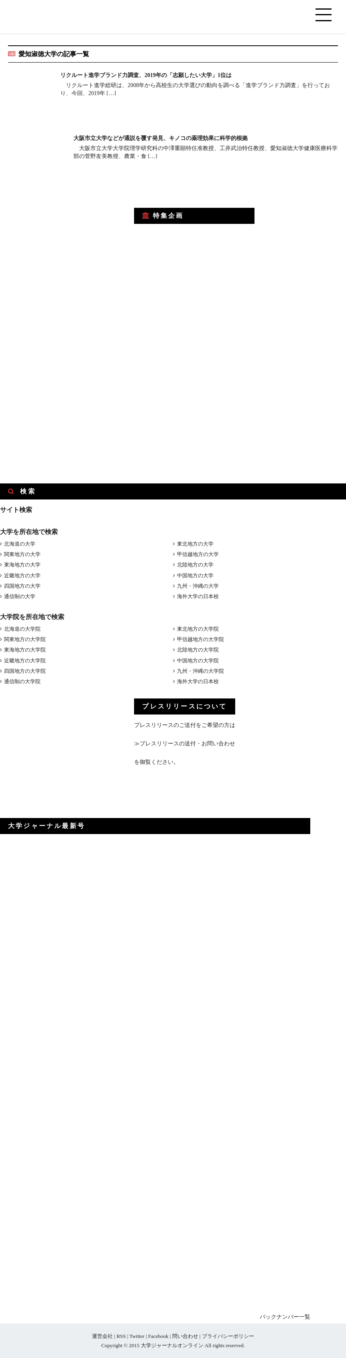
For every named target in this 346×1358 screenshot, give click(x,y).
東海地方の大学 (22, 565)
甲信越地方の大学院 (200, 639)
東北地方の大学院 (198, 629)
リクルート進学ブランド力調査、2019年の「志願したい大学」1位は (158, 74)
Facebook (158, 1336)
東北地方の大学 (195, 544)
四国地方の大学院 (25, 671)
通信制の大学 (19, 596)
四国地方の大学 (22, 586)
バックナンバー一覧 (285, 1317)
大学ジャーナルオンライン (172, 1345)
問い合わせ (185, 1336)
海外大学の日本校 (198, 596)
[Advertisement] (60, 250)
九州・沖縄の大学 (198, 586)
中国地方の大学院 (198, 661)
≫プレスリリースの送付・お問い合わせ (184, 744)
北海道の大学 (19, 544)
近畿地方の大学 (22, 575)
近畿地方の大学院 (25, 661)
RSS (121, 1336)
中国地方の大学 (195, 575)
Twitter (136, 1336)
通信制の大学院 (22, 681)
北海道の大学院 (22, 629)
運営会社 (102, 1336)
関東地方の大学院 (25, 639)
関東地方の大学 (22, 554)
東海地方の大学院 (25, 650)
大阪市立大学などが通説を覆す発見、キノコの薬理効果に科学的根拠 (173, 137)
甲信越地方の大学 (198, 554)
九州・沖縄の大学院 (200, 671)
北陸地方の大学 (195, 565)
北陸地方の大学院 (198, 650)
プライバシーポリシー (228, 1336)
